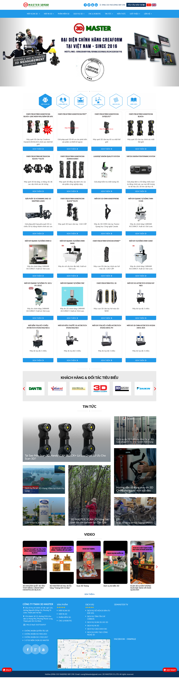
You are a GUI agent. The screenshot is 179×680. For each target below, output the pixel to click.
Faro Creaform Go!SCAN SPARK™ (106, 244)
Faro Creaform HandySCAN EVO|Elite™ (107, 118)
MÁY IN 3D (49, 16)
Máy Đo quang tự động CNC (72, 286)
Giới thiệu (135, 16)
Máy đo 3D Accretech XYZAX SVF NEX (140, 287)
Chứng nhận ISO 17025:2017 (36, 640)
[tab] (45, 104)
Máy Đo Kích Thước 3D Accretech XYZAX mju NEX (72, 329)
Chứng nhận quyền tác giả (36, 634)
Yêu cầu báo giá (136, 6)
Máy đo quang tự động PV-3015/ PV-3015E (38, 287)
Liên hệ (148, 16)
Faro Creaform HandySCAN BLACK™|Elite (72, 202)
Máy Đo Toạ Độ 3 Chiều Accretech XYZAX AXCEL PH (106, 329)
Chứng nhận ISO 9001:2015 (35, 637)
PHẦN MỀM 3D (63, 16)
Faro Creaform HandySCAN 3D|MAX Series (72, 160)
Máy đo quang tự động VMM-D (38, 244)
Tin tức (109, 16)
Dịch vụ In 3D (93, 628)
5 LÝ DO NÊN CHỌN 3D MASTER (36, 643)
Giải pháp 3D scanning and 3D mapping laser (38, 202)
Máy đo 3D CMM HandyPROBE (106, 201)
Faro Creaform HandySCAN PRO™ (72, 117)
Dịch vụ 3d (79, 16)
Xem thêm (89, 597)
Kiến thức (121, 16)
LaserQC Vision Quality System (106, 159)
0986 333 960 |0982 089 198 (112, 6)
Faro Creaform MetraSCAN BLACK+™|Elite (38, 160)
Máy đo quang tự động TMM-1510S (140, 202)
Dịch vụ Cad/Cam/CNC (97, 632)
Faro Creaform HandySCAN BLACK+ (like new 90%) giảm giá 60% (38, 118)
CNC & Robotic (94, 16)
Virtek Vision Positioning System (141, 159)
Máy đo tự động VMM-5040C (141, 244)
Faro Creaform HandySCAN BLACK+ (141, 118)
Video (89, 537)
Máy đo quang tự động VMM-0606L (72, 245)
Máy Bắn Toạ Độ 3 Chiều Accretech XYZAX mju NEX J (38, 329)
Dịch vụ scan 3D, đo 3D (97, 625)
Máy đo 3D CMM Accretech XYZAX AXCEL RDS (141, 329)
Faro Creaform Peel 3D (107, 286)
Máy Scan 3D (33, 16)
